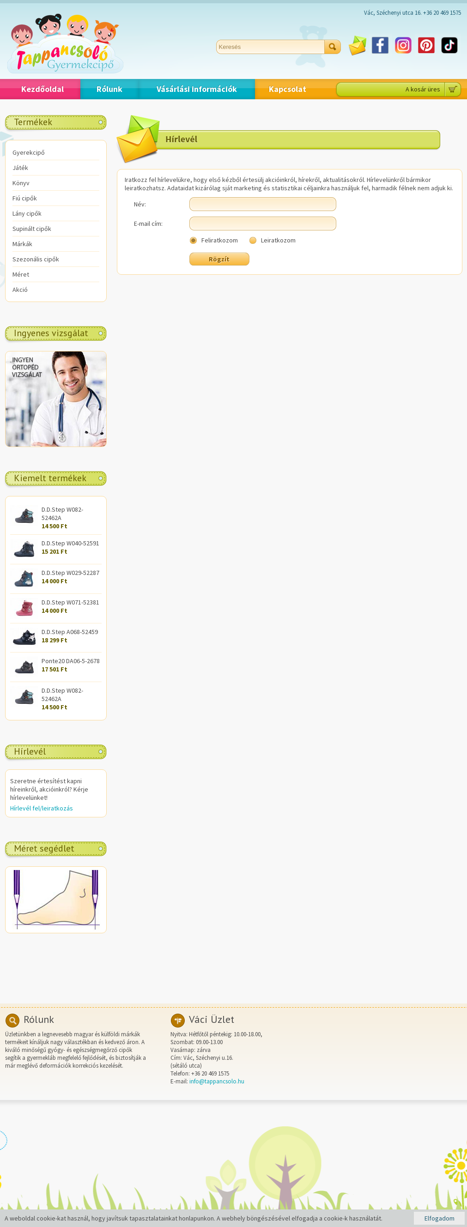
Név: (140, 204)
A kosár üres (423, 89)
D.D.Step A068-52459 (70, 632)
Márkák (22, 244)
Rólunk (109, 89)
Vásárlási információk (197, 89)
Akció (20, 289)
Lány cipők (27, 213)
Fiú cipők (24, 198)
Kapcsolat (287, 89)
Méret (20, 274)
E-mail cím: (148, 223)
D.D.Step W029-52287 (70, 572)
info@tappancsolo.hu (216, 1081)
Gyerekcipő (28, 152)
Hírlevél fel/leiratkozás (41, 808)
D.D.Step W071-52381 (70, 602)
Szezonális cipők (35, 259)
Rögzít (219, 259)
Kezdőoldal (42, 89)
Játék (20, 167)
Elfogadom (440, 1218)
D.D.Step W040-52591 (70, 543)
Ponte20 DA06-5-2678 (71, 661)
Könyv (21, 183)
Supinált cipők (31, 228)
